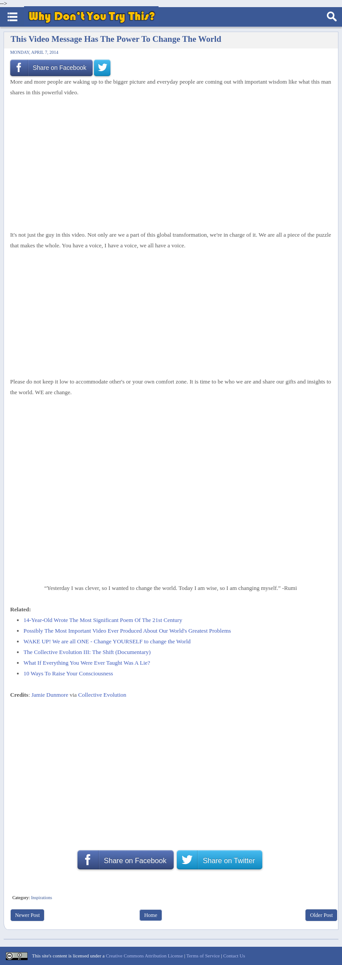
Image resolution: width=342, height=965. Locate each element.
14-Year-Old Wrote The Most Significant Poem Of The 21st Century (103, 620)
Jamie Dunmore (50, 694)
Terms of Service (203, 955)
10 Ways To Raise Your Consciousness (68, 673)
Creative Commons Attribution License (144, 955)
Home (150, 915)
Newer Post (27, 915)
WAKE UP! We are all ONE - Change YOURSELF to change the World (107, 641)
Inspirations (41, 897)
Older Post (321, 915)
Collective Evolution (102, 694)
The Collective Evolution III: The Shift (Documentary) (87, 652)
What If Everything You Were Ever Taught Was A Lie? (87, 662)
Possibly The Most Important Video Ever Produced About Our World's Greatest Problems (127, 630)
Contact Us (234, 955)
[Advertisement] (167, 163)
